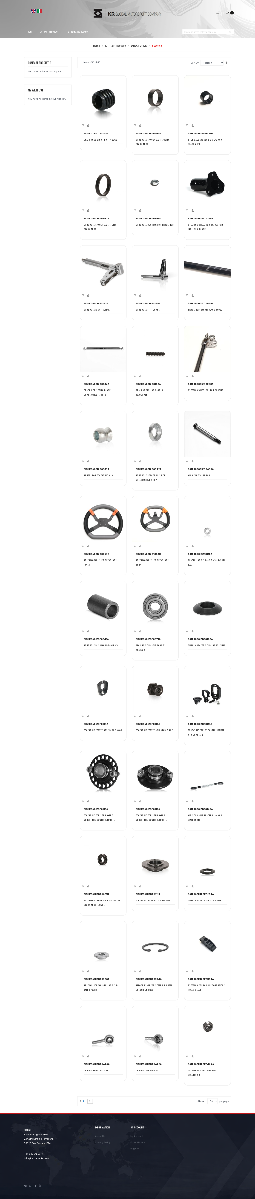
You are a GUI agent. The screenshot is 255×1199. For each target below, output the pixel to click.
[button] (82, 125)
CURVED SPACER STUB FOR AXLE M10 (206, 645)
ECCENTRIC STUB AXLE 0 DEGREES (153, 900)
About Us (100, 1136)
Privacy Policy (102, 1142)
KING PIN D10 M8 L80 (199, 475)
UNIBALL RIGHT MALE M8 (96, 1070)
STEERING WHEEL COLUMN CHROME (205, 390)
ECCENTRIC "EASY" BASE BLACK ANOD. (103, 730)
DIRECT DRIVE (139, 45)
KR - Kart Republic (115, 45)
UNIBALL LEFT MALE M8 (147, 1070)
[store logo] (127, 13)
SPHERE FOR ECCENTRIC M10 (98, 475)
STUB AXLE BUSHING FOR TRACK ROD (155, 224)
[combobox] (204, 32)
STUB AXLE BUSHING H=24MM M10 (101, 645)
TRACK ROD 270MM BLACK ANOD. (205, 309)
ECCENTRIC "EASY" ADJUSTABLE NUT (154, 730)
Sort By (195, 63)
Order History (137, 1142)
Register (135, 1148)
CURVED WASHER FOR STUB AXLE (204, 900)
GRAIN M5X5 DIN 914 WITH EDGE (100, 139)
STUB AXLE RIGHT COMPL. (97, 309)
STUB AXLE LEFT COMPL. (148, 309)
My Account (136, 1136)
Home (97, 45)
